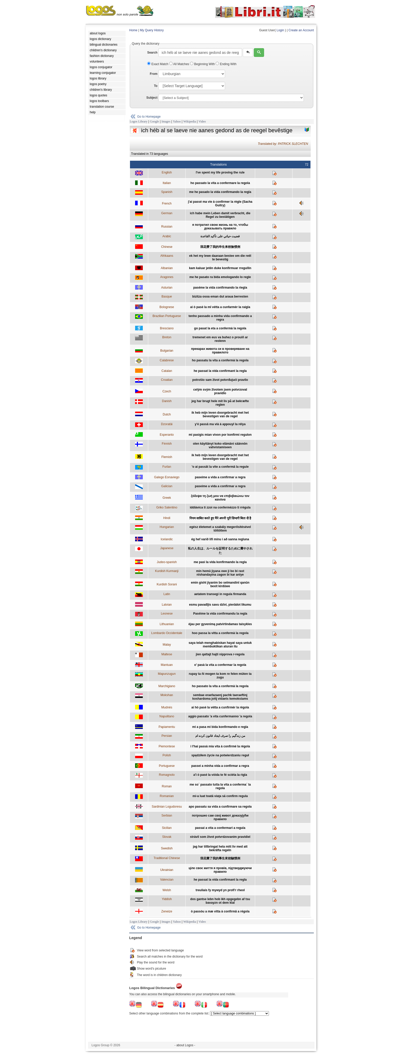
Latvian (167, 604)
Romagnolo (167, 775)
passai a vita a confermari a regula (220, 828)
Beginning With (203, 64)
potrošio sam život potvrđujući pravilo (220, 380)
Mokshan (166, 695)
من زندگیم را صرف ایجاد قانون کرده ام (220, 736)
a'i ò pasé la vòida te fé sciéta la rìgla (220, 775)
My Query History (152, 30)
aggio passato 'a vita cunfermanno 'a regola (220, 716)
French (167, 203)
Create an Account (301, 30)
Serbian (167, 815)
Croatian (167, 380)
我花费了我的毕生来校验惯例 (220, 247)
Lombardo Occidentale (166, 633)
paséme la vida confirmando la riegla (220, 287)
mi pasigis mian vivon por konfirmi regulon (220, 434)
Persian (167, 736)
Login (280, 30)
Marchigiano (166, 686)
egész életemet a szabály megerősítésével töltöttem (220, 528)
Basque (167, 296)
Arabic (166, 236)
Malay (167, 644)
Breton (166, 337)
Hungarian (167, 527)
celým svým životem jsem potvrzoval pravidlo (220, 391)
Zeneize (166, 911)
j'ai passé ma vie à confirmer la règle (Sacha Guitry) (220, 203)
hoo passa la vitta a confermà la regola (220, 633)
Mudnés (166, 707)
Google (154, 121)
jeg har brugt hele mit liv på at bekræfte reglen (220, 402)
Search (152, 52)
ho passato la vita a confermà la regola (220, 686)
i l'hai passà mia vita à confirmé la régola (220, 746)
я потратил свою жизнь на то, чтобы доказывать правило (220, 226)
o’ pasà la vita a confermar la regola (220, 665)
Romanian (167, 796)
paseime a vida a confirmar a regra (220, 477)
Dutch (167, 414)
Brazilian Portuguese (167, 316)
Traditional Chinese (167, 858)
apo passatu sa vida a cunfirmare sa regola (220, 806)
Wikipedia (189, 121)
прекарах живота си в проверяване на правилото (220, 350)
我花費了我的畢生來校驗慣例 (220, 858)
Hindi (166, 518)
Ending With (226, 64)
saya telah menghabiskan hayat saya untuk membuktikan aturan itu (220, 644)
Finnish (167, 443)
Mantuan (167, 665)
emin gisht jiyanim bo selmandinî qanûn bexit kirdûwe (220, 584)
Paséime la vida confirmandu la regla (220, 613)
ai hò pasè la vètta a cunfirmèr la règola (220, 707)
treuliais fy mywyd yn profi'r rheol (220, 890)
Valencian (166, 879)
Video (202, 121)
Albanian (167, 268)
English (167, 172)
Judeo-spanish (167, 562)
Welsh (167, 890)
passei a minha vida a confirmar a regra (220, 766)
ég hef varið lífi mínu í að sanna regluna (220, 539)
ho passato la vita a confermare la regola (220, 183)
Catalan (167, 371)
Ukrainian (166, 870)
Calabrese (167, 360)
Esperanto (167, 434)
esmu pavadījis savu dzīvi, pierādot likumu (220, 604)
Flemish (166, 457)
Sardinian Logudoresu (167, 806)
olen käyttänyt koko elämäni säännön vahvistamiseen (220, 445)
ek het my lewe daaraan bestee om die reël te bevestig (220, 257)
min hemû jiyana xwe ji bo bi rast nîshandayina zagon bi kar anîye (220, 572)
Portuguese (167, 766)
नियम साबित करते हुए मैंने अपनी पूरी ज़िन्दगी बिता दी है (220, 518)
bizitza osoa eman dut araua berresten (220, 296)
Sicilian (167, 828)
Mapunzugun (167, 674)
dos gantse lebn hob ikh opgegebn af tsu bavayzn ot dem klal (220, 900)
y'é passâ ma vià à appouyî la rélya (220, 424)
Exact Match (158, 64)
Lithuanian (167, 624)
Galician (166, 486)
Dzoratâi (167, 424)
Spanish (166, 192)
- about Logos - (185, 1045)
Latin (166, 594)
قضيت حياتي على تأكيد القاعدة (220, 236)
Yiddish (167, 899)
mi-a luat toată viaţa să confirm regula (220, 796)
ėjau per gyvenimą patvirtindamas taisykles (220, 624)
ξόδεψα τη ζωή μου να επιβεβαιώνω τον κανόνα (220, 497)
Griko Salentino (166, 507)
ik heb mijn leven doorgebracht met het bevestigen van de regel (220, 414)
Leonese (167, 613)
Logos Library (138, 121)
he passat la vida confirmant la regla (220, 371)
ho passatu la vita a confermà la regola (220, 360)
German (166, 213)
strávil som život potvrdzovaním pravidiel (220, 837)
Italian (167, 183)
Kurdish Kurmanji (166, 571)
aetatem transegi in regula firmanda (220, 594)
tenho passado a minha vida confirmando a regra (220, 317)
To (155, 86)
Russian (166, 226)
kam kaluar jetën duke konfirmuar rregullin (220, 268)
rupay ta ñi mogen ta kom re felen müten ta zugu (220, 675)
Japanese (166, 548)
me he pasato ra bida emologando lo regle (220, 277)
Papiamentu (166, 727)
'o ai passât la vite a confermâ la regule (220, 467)
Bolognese (166, 307)
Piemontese (167, 746)
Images (166, 121)
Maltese (166, 654)
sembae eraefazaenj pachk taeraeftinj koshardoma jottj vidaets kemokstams (220, 696)
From (153, 74)
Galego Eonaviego (166, 477)
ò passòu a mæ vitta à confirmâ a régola (220, 911)
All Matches (179, 64)
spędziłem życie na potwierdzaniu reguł (220, 755)
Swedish (167, 848)
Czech (166, 391)
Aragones (166, 277)
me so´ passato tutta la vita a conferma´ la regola (220, 786)
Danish (167, 401)
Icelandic (167, 539)
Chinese (166, 247)
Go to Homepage (148, 116)
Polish (167, 755)
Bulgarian (166, 350)
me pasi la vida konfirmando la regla (220, 562)
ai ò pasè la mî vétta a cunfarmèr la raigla (220, 307)
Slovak (166, 837)
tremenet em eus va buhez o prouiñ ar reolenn (220, 339)
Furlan (166, 467)
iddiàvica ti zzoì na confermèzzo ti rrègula (220, 507)
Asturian (166, 287)
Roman (167, 786)
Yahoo (177, 121)
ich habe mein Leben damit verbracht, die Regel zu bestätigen (220, 215)
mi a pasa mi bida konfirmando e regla (220, 727)
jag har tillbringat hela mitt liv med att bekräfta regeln (220, 848)
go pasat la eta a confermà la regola (220, 328)
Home (133, 30)
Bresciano (167, 328)
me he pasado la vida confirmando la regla (220, 192)
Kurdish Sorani (167, 584)
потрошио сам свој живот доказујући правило (220, 817)
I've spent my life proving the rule (220, 172)
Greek (167, 498)
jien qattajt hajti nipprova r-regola (220, 654)
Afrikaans (166, 256)
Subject (151, 97)
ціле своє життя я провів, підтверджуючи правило (220, 869)
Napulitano (166, 716)
